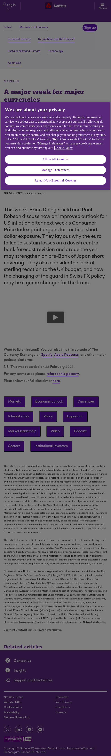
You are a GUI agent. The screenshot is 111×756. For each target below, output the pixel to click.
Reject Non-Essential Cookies (55, 180)
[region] (55, 146)
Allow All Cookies (56, 159)
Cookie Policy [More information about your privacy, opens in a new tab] (64, 148)
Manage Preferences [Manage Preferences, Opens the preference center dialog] (55, 170)
